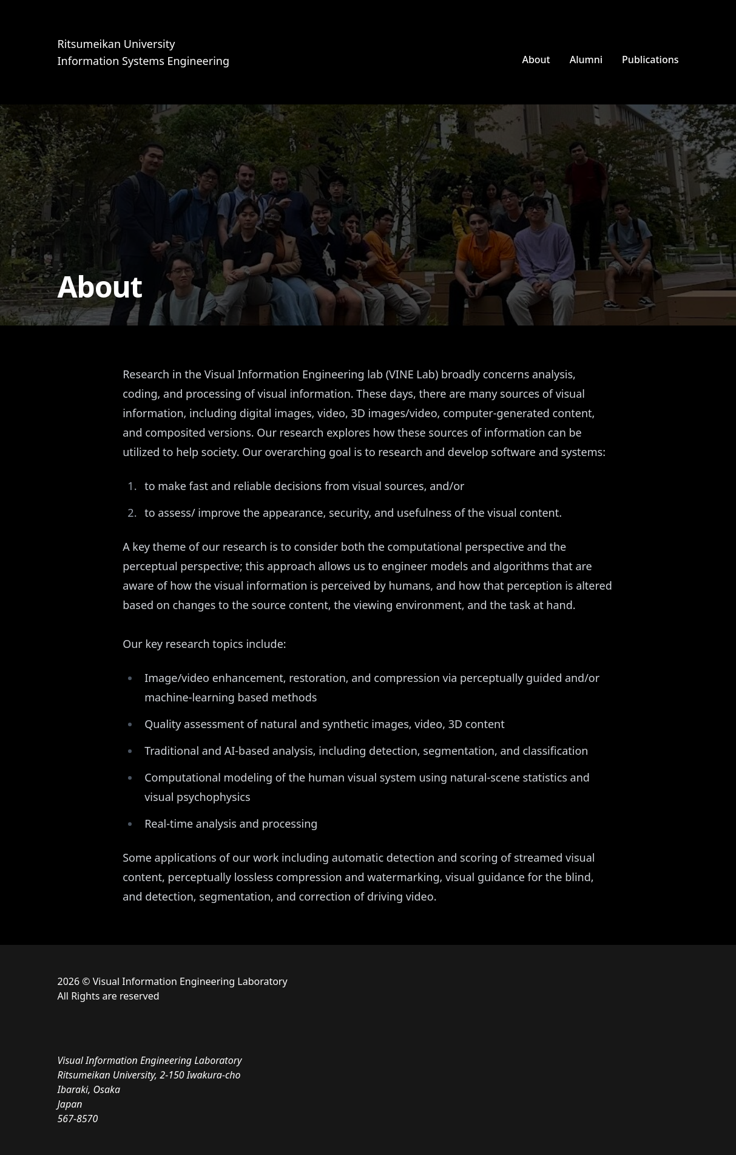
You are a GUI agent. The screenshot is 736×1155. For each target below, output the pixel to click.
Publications (650, 59)
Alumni (586, 59)
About (536, 59)
